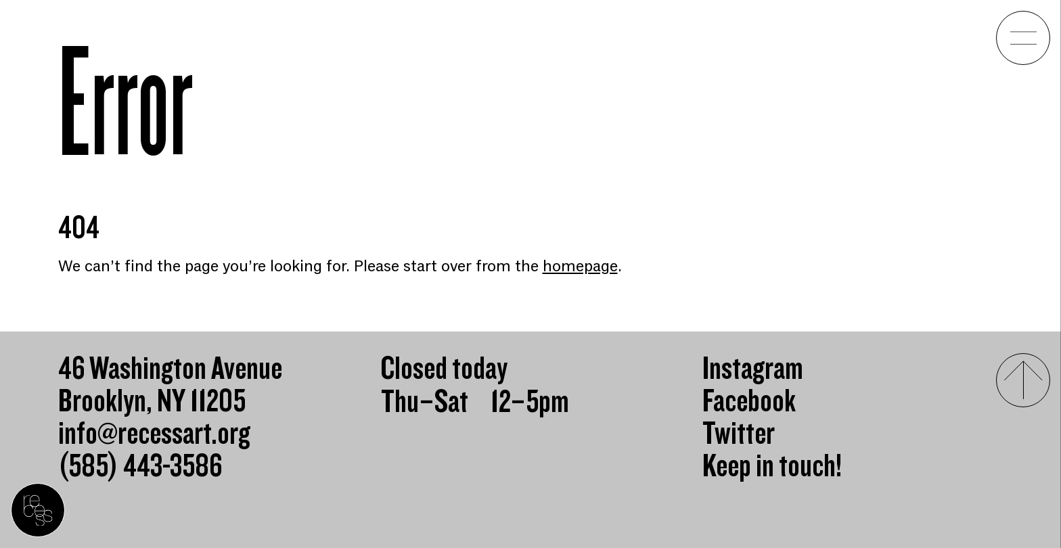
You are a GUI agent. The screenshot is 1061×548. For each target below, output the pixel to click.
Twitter (738, 434)
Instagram (752, 369)
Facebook (749, 402)
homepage (580, 266)
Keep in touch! (772, 467)
